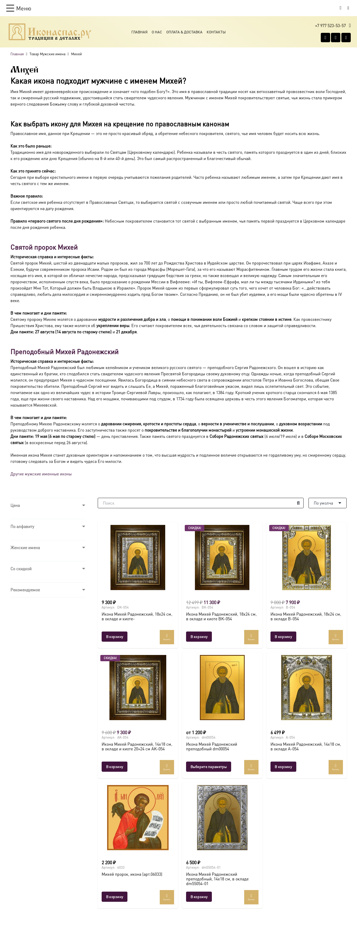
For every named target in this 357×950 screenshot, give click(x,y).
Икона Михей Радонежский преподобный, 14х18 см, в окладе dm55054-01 (217, 878)
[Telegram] (346, 37)
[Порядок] (328, 503)
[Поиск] (201, 503)
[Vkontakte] (325, 37)
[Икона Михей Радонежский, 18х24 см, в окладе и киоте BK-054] (222, 557)
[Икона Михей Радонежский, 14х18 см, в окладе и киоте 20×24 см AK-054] (137, 687)
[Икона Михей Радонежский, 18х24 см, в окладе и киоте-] (137, 557)
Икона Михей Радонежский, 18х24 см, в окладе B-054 (305, 616)
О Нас (157, 31)
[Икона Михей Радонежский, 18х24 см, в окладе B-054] (306, 557)
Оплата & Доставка (184, 31)
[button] (19, 8)
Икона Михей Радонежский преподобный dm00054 (211, 746)
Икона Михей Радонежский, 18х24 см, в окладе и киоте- (137, 616)
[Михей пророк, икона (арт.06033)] (137, 817)
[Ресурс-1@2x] (50, 32)
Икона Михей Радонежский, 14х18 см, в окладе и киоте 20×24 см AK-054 (137, 746)
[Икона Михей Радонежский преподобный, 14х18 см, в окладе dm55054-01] (222, 817)
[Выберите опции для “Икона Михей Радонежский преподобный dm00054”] (208, 767)
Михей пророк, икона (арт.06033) (132, 874)
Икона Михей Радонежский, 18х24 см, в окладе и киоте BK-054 (221, 616)
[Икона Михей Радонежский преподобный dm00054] (222, 687)
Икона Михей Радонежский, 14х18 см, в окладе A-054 (305, 746)
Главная (139, 31)
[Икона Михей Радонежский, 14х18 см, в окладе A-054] (306, 687)
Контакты (216, 31)
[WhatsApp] (335, 37)
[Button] (348, 7)
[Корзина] (340, 8)
